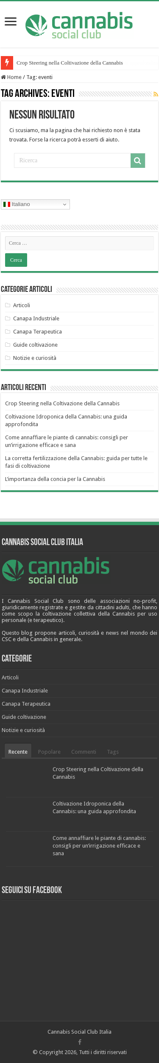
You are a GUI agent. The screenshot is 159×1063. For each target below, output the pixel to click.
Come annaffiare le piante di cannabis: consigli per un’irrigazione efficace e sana (99, 846)
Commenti (83, 752)
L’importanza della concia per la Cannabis (55, 479)
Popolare (49, 752)
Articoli (21, 305)
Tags (113, 752)
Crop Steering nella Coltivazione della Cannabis (70, 62)
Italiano (16, 204)
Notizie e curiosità (34, 358)
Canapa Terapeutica (37, 331)
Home (11, 77)
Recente (18, 752)
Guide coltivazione (35, 345)
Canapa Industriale (36, 318)
